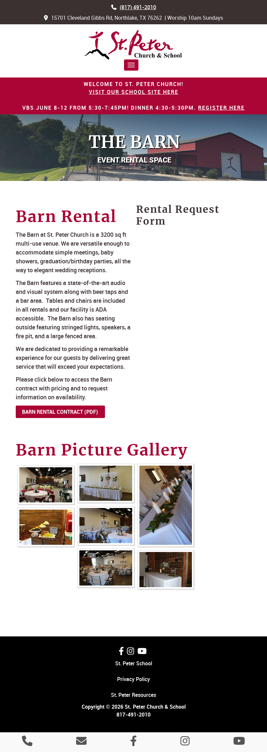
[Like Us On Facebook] (121, 651)
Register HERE (221, 107)
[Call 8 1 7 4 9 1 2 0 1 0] (27, 742)
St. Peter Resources (133, 694)
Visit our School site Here (133, 92)
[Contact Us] (81, 742)
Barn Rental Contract (52, 411)
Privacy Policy (133, 679)
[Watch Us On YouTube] (142, 651)
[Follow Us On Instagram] (130, 651)
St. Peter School (133, 663)
